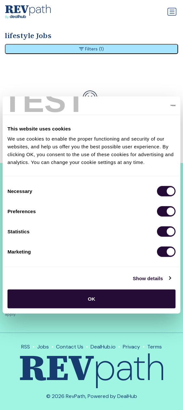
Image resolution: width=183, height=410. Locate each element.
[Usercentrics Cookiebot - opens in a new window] (147, 106)
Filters (91, 49)
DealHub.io (103, 346)
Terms (154, 346)
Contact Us (69, 346)
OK (91, 299)
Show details (148, 278)
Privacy (131, 346)
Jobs (43, 346)
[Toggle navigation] (172, 12)
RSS (25, 346)
